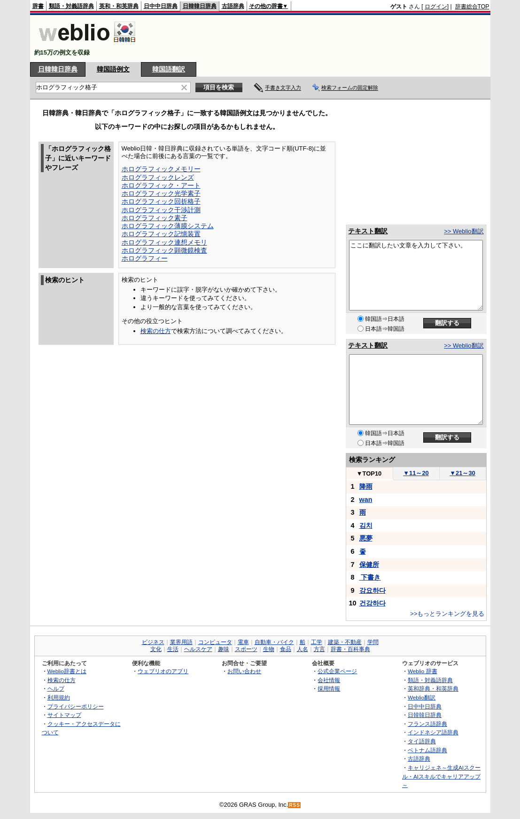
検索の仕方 (155, 330)
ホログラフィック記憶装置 (161, 234)
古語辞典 (233, 6)
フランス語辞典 (427, 724)
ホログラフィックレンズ (158, 177)
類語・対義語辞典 (71, 6)
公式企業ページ (337, 671)
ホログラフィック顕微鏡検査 (164, 250)
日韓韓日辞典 (200, 6)
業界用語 (181, 642)
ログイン (436, 6)
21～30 (462, 473)
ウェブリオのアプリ (163, 671)
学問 (373, 642)
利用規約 (58, 697)
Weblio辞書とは (66, 671)
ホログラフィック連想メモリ (164, 242)
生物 (268, 649)
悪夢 (366, 538)
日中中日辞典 (161, 6)
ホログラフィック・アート (161, 185)
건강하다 (372, 603)
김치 (366, 525)
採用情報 (329, 688)
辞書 (38, 6)
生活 (173, 649)
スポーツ (246, 649)
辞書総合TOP (472, 6)
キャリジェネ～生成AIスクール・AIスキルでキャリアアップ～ (441, 776)
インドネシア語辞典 (433, 732)
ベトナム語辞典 (427, 750)
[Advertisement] (318, 38)
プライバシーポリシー (75, 706)
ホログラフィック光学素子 (161, 193)
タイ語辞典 (422, 741)
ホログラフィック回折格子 (161, 201)
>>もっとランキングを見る (447, 613)
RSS (294, 805)
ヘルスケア (198, 649)
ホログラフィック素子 (154, 218)
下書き (370, 577)
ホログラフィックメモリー (161, 169)
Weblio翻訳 (421, 697)
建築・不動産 (345, 642)
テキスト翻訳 (368, 231)
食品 (285, 649)
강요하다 (372, 590)
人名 (302, 649)
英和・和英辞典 (119, 6)
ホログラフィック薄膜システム (168, 226)
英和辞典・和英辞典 (433, 688)
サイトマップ (64, 715)
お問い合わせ (244, 671)
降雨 (366, 486)
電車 (243, 642)
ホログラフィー (145, 258)
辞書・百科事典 (350, 649)
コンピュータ (215, 642)
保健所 (369, 564)
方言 (319, 649)
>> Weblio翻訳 (463, 231)
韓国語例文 (113, 69)
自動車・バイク (274, 642)
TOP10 (369, 473)
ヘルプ (55, 688)
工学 (316, 642)
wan (366, 499)
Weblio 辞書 (422, 671)
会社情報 (329, 680)
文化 (156, 649)
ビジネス (153, 642)
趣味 (223, 649)
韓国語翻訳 (168, 69)
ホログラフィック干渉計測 (161, 210)
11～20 (416, 473)
